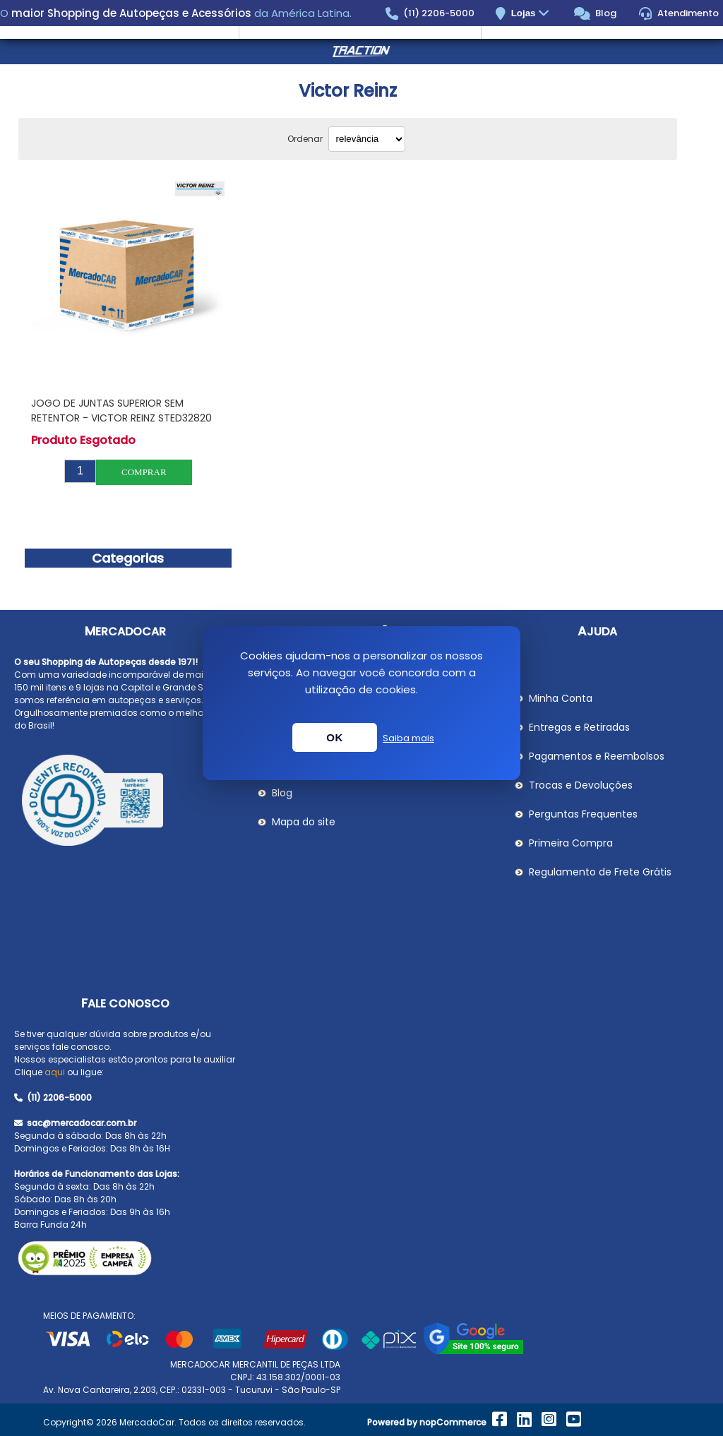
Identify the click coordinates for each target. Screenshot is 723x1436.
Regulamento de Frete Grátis (600, 872)
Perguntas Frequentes (583, 814)
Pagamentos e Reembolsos (596, 756)
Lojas (532, 13)
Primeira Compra (571, 843)
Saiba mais (408, 738)
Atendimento (679, 13)
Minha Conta (560, 698)
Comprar (144, 472)
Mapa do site (303, 822)
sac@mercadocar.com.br (75, 1123)
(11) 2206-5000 (430, 13)
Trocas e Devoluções (581, 785)
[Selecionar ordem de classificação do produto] (366, 139)
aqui (54, 1072)
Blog (595, 13)
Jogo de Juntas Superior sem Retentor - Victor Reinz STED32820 (121, 410)
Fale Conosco (125, 1003)
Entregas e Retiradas (579, 727)
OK (334, 737)
